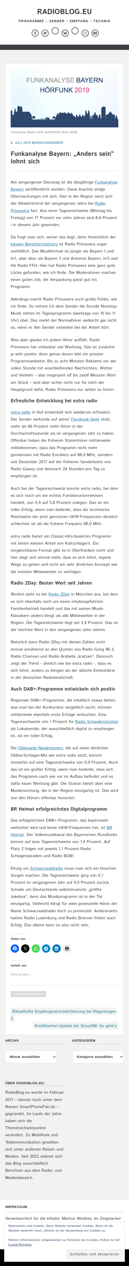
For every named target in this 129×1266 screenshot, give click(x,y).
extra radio (20, 412)
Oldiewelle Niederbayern (40, 748)
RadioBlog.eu (64, 12)
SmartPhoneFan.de (28, 994)
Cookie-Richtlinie (20, 1245)
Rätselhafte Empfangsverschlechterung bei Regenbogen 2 (63, 1015)
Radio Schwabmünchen (96, 722)
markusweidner (47, 142)
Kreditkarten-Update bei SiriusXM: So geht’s (76, 1026)
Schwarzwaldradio (46, 868)
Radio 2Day (59, 594)
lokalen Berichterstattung (34, 244)
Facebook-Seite (85, 419)
